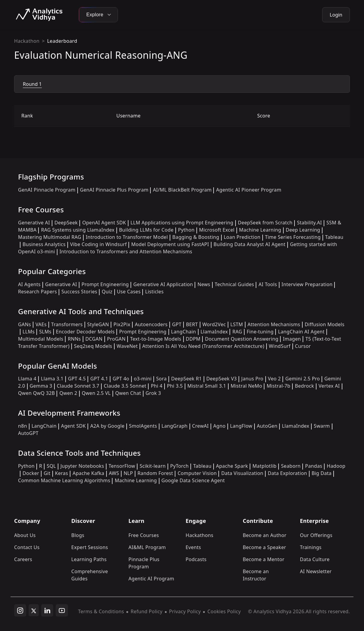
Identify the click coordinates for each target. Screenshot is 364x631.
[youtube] (62, 610)
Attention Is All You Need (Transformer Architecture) (203, 346)
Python (186, 229)
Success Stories (79, 291)
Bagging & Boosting (195, 237)
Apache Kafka (88, 473)
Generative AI (34, 222)
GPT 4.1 (99, 378)
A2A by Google (107, 426)
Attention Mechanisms (274, 324)
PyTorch (179, 466)
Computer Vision (197, 473)
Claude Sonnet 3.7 (78, 386)
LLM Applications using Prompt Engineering (182, 222)
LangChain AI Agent (301, 331)
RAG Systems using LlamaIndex (77, 229)
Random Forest (155, 473)
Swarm (322, 426)
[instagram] (20, 610)
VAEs (41, 324)
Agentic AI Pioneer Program (248, 189)
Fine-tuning (260, 331)
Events (193, 547)
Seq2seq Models (93, 346)
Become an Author (264, 535)
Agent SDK (73, 426)
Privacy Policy (185, 611)
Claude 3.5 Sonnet (125, 386)
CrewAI (200, 426)
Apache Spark (232, 466)
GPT (176, 324)
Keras (61, 473)
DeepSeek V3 (221, 378)
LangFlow (241, 426)
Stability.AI (309, 222)
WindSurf (280, 346)
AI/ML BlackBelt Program (182, 189)
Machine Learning (260, 229)
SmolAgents (143, 426)
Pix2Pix (121, 324)
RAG (237, 331)
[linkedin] (47, 610)
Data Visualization (242, 473)
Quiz (107, 291)
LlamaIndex (214, 331)
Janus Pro (252, 378)
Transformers (67, 324)
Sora (161, 378)
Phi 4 (156, 386)
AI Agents (29, 284)
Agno (219, 426)
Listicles (154, 291)
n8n (22, 426)
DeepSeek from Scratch (265, 222)
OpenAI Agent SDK (104, 222)
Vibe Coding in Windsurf (98, 244)
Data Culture (315, 559)
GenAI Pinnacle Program (47, 189)
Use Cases (129, 291)
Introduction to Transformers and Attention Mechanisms (126, 251)
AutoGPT (28, 433)
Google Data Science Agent (193, 480)
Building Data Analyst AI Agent (249, 244)
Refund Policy (146, 611)
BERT (192, 324)
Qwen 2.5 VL (96, 393)
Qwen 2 (68, 393)
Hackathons (199, 535)
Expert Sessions (89, 547)
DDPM (193, 339)
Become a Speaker (264, 547)
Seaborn (291, 466)
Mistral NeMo (246, 386)
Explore (98, 14)
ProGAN (116, 339)
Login (336, 14)
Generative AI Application (163, 284)
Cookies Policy (224, 611)
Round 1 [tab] (32, 84)
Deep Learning (303, 229)
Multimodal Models (40, 339)
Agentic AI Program (151, 578)
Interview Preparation (307, 284)
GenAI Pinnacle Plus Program (114, 189)
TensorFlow (122, 466)
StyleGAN (98, 324)
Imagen (292, 339)
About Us (25, 535)
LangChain (183, 331)
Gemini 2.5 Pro (302, 378)
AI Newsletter (316, 571)
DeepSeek (66, 222)
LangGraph (175, 426)
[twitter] (34, 610)
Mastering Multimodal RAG (49, 237)
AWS (114, 473)
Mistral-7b (278, 386)
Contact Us (27, 547)
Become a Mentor (263, 559)
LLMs (29, 331)
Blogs (77, 535)
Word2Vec (214, 324)
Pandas (313, 466)
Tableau (202, 466)
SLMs (45, 331)
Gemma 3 (41, 386)
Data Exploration (287, 473)
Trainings (311, 547)
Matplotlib (264, 466)
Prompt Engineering (105, 284)
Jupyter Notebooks (82, 466)
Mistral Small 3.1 (206, 386)
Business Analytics (44, 244)
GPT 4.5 (77, 378)
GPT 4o (121, 378)
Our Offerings (316, 535)
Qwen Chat (128, 393)
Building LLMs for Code (146, 229)
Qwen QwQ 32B (36, 393)
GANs (24, 324)
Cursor (303, 346)
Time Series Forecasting (293, 237)
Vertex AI (329, 386)
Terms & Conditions (101, 611)
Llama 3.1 (52, 378)
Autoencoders (151, 324)
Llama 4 (27, 378)
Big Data (322, 473)
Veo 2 (274, 378)
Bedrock (304, 386)
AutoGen (267, 426)
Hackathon (26, 41)
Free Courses (143, 535)
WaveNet (127, 346)
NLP (128, 473)
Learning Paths (88, 559)
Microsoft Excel (217, 229)
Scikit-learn (153, 466)
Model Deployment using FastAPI (170, 244)
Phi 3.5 (175, 386)
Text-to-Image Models (155, 339)
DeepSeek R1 (186, 378)
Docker (31, 473)
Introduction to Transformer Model (127, 237)
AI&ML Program (147, 547)
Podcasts (196, 559)
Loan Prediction (242, 237)
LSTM (236, 324)
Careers (23, 559)
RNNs (74, 339)
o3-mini (143, 378)
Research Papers (37, 291)
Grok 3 (153, 393)
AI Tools (267, 284)
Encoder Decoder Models (85, 331)
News (203, 284)
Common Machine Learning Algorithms (64, 480)
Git (47, 473)
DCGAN (94, 339)
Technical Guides (234, 284)
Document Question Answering (241, 339)
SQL (51, 466)
